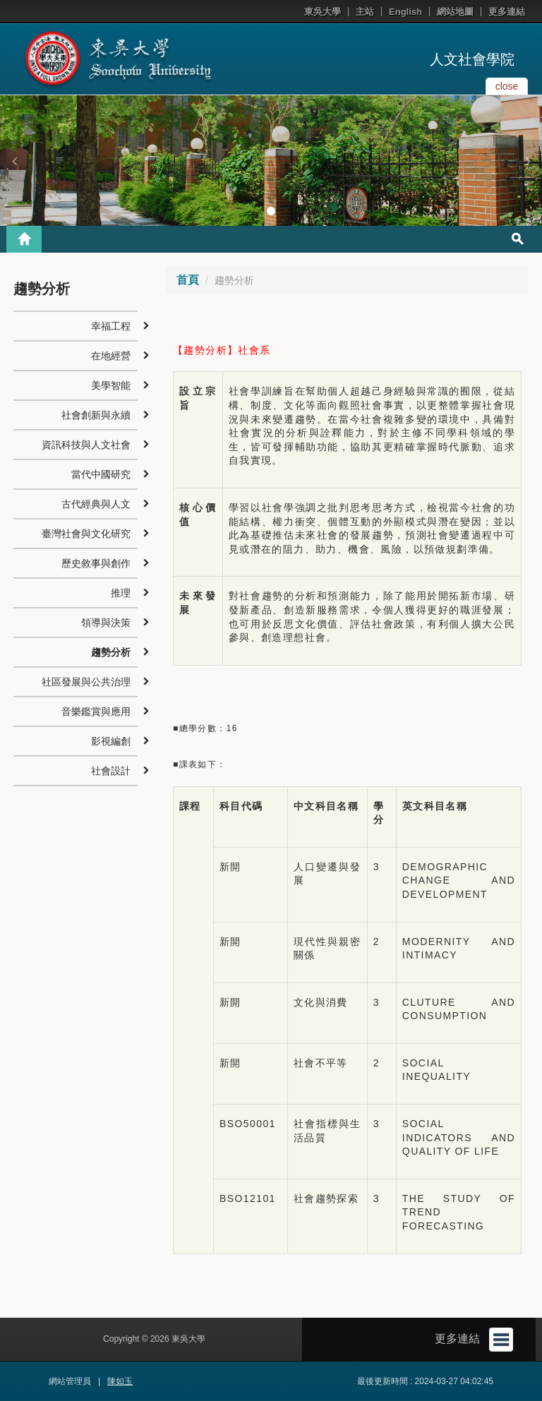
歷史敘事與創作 (96, 563)
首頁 (187, 280)
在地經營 (111, 355)
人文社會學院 (472, 59)
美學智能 (111, 385)
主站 (365, 11)
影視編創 (111, 741)
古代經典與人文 (96, 504)
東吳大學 (322, 11)
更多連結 (506, 11)
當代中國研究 (101, 474)
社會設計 (111, 770)
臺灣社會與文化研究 (86, 533)
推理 (121, 593)
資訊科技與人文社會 (86, 444)
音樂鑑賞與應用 (96, 711)
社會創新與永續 (96, 415)
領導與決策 (106, 622)
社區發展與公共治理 (86, 681)
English (405, 11)
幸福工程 (111, 326)
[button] (14, 161)
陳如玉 (120, 1381)
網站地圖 (455, 11)
